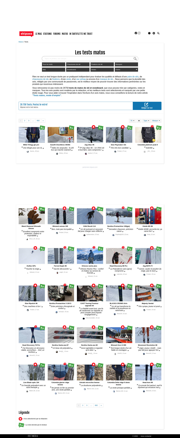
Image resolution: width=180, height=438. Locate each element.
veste (68, 79)
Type (146, 121)
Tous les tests (48, 64)
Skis (44, 70)
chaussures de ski (40, 79)
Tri (132, 121)
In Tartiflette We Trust (80, 33)
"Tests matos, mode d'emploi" (46, 95)
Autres (126, 70)
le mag (38, 33)
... (33, 121)
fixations (56, 79)
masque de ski (106, 79)
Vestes (93, 70)
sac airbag (81, 79)
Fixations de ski (96, 64)
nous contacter (146, 436)
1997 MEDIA (33, 436)
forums (56, 33)
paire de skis (133, 77)
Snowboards (71, 70)
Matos (21, 42)
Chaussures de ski (73, 64)
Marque (156, 121)
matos (65, 33)
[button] (153, 33)
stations (47, 33)
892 (38, 121)
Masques (118, 64)
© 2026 (135, 436)
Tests (26, 42)
